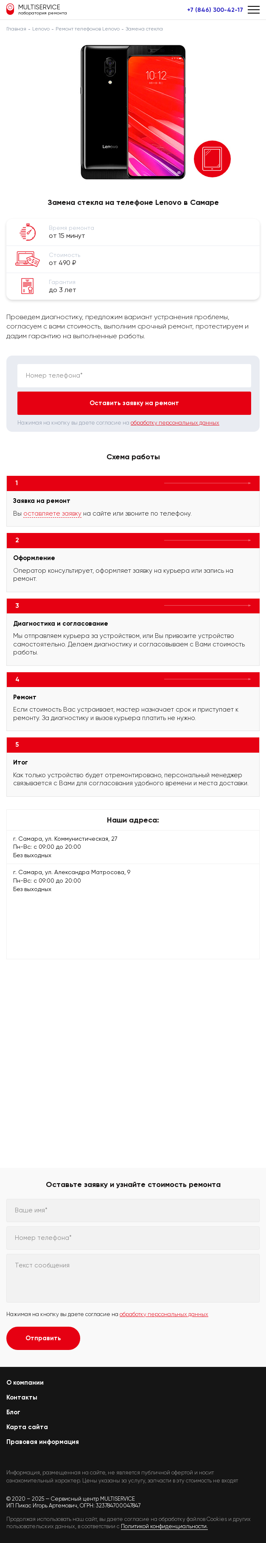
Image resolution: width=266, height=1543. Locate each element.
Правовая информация (42, 1442)
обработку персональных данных (175, 423)
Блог (13, 1412)
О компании (25, 1382)
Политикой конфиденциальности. (164, 1526)
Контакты (21, 1397)
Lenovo (41, 28)
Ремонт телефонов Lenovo (88, 28)
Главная (16, 28)
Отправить (43, 1338)
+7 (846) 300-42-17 (215, 10)
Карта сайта (27, 1427)
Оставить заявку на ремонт (134, 403)
